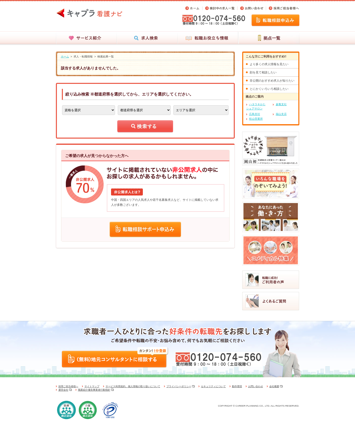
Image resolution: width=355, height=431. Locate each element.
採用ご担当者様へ (68, 386)
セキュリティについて (213, 386)
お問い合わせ (255, 386)
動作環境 (237, 386)
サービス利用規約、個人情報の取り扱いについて (133, 386)
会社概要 (274, 386)
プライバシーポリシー (178, 386)
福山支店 (281, 113)
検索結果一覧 (105, 56)
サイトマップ (91, 386)
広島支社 (254, 113)
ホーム (65, 56)
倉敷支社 (281, 104)
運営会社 (63, 389)
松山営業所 (256, 118)
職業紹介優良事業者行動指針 (94, 389)
